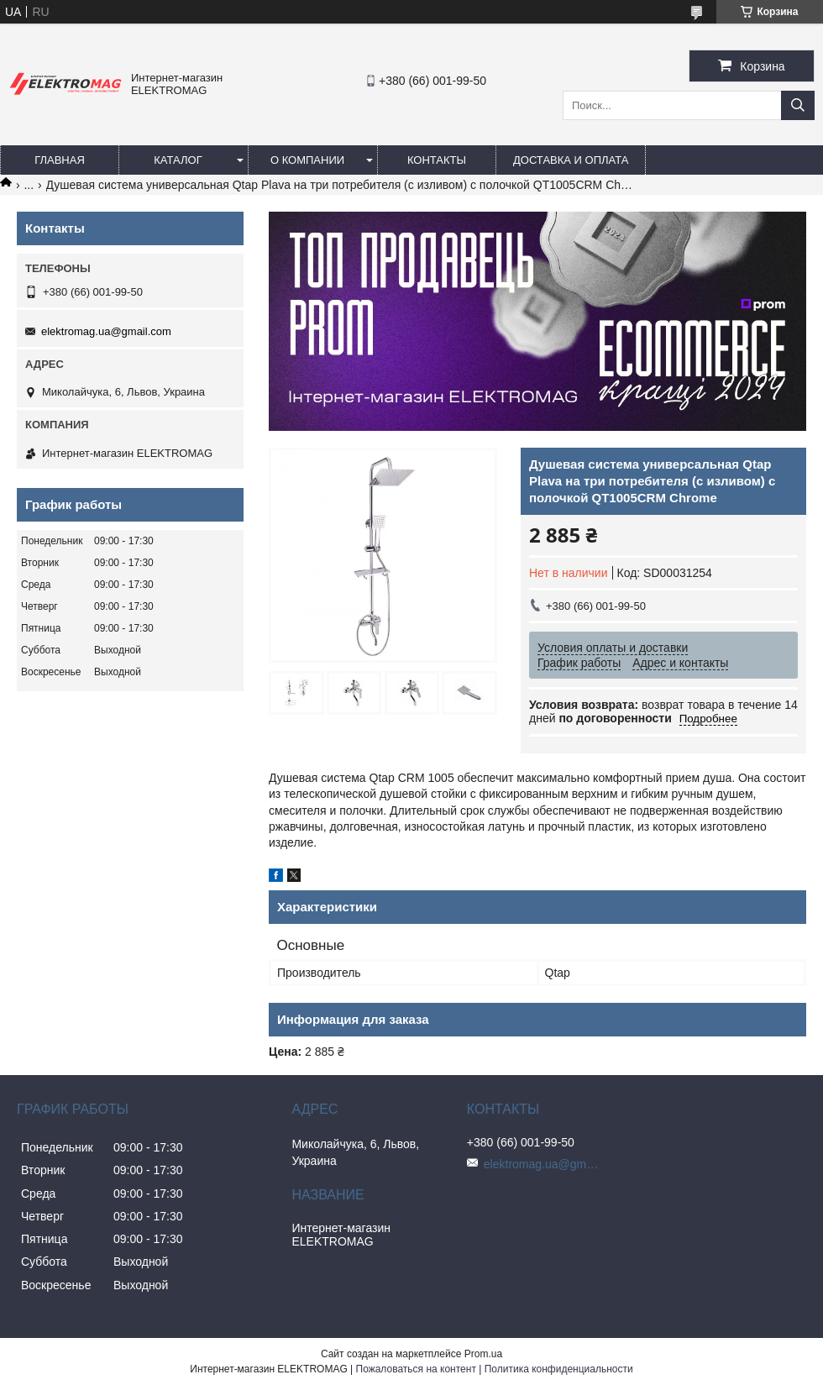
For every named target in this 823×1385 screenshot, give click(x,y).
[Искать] (798, 105)
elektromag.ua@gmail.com (106, 331)
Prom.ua (483, 1354)
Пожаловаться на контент (416, 1369)
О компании (307, 160)
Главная (59, 160)
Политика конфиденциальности (559, 1369)
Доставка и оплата (570, 160)
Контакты (436, 160)
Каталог (178, 160)
